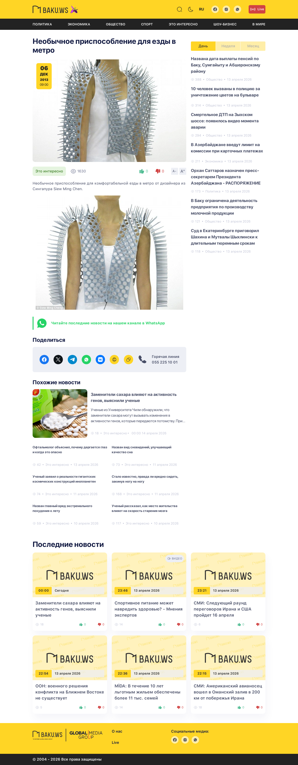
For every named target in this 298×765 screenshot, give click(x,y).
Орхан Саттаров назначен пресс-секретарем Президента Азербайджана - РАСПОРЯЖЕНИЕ (226, 176)
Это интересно (183, 24)
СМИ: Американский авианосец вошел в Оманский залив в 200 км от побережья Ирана (228, 691)
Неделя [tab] (228, 46)
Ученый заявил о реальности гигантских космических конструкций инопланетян (64, 479)
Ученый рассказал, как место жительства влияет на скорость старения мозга (144, 508)
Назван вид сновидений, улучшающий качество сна (141, 449)
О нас (117, 731)
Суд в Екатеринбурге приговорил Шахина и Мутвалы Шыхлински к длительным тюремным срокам (225, 237)
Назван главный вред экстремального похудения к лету (62, 508)
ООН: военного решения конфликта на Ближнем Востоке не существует (69, 691)
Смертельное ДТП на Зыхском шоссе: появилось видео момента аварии (225, 121)
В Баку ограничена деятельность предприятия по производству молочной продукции (224, 207)
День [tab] (203, 46)
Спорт (147, 24)
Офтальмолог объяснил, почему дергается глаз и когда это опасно (70, 449)
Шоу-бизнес (225, 24)
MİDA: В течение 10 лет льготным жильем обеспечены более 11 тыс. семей (147, 691)
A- (175, 171)
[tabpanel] (228, 154)
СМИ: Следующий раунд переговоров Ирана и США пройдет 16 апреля (222, 608)
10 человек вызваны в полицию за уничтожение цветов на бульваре (225, 91)
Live (257, 9)
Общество (115, 24)
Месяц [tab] (253, 46)
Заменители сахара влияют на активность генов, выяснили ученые (68, 608)
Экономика (79, 24)
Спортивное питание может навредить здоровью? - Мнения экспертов (149, 608)
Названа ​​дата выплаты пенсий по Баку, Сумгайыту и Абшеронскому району (225, 65)
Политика (42, 24)
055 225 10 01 (165, 362)
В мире (258, 24)
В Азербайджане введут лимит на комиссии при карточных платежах (227, 147)
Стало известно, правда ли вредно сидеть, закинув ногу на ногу (145, 479)
